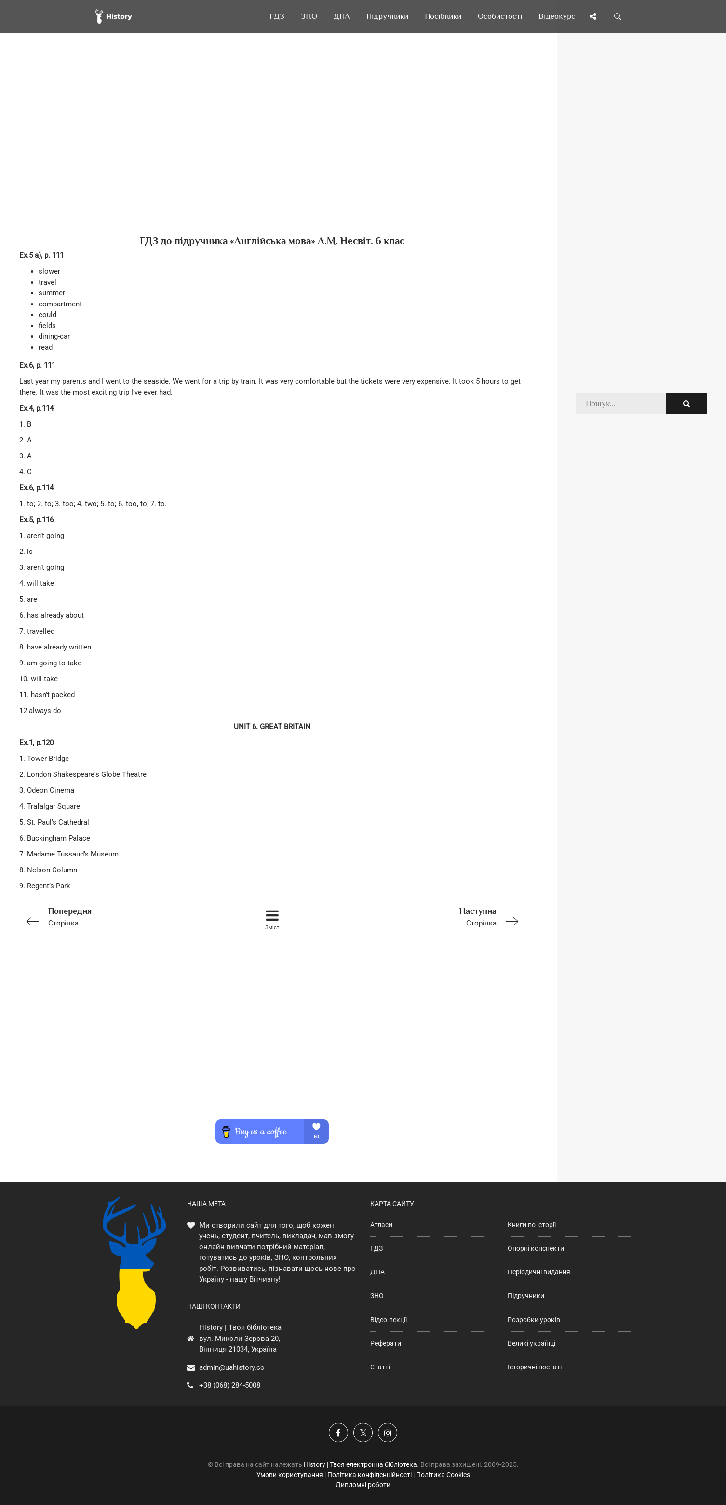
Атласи (381, 1225)
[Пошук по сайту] (618, 16)
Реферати (385, 1343)
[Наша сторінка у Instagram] (387, 1432)
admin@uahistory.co (232, 1367)
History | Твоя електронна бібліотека (360, 1464)
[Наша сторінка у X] (363, 1432)
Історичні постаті (535, 1367)
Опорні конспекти (536, 1248)
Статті (380, 1367)
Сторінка (120, 916)
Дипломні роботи (363, 1485)
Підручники (526, 1295)
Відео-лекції (388, 1320)
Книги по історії (532, 1225)
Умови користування (289, 1474)
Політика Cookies (443, 1474)
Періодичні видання (539, 1272)
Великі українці (531, 1343)
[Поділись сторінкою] (593, 16)
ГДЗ (376, 1248)
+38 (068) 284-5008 (229, 1385)
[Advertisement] (272, 149)
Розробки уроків (534, 1320)
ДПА (377, 1272)
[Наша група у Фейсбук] (338, 1432)
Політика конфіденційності (369, 1474)
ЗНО (377, 1295)
